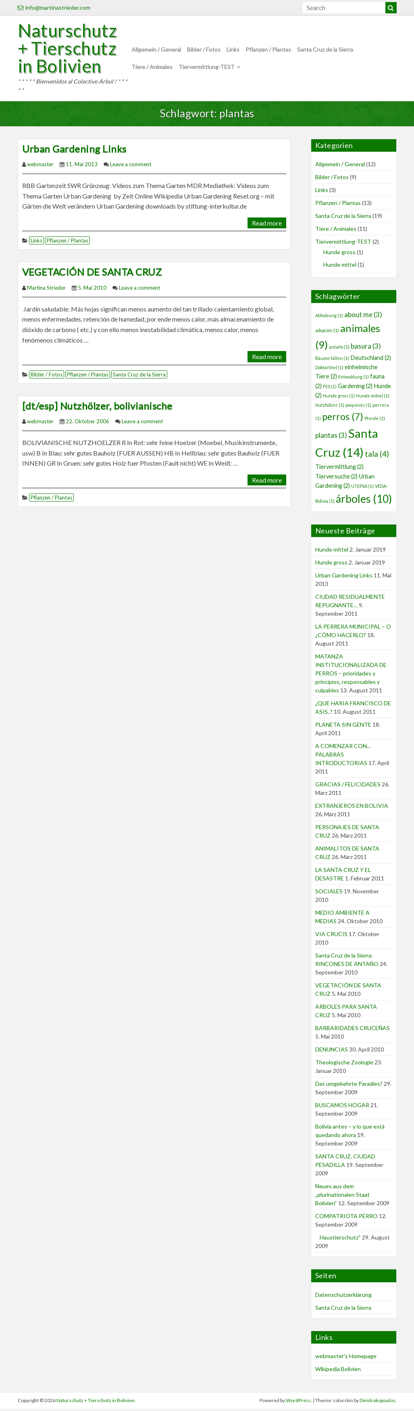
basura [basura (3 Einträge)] (366, 348)
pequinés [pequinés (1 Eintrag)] (358, 407)
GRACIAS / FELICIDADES (348, 787)
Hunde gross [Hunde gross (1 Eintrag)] (339, 398)
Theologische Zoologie (344, 1065)
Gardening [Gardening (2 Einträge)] (355, 388)
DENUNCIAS (331, 1052)
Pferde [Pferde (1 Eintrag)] (374, 420)
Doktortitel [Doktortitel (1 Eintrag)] (329, 369)
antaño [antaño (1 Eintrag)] (339, 349)
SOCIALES (329, 893)
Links (233, 51)
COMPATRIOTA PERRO (346, 1218)
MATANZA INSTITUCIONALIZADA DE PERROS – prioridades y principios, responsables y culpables (351, 676)
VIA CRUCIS (331, 936)
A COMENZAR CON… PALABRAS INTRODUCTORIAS (343, 757)
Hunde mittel (339, 267)
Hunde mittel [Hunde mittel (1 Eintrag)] (372, 398)
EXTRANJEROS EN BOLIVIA (351, 808)
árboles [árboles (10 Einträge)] (364, 501)
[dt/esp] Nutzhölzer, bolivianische (97, 408)
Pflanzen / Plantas (268, 51)
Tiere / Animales (152, 68)
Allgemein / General (156, 51)
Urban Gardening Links (74, 151)
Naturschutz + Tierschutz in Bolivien (69, 49)
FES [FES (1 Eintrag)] (330, 388)
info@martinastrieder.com (54, 7)
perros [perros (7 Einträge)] (342, 418)
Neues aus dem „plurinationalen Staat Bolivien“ (342, 1197)
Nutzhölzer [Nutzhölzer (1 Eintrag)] (329, 407)
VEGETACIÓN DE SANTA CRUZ (92, 274)
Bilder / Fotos (204, 51)
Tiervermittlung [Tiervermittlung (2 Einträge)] (339, 469)
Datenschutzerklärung (343, 1297)
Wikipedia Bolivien (338, 1371)
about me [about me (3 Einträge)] (363, 317)
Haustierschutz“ (338, 1240)
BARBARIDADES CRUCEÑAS (352, 1030)
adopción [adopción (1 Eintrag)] (327, 332)
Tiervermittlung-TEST (207, 68)
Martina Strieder (46, 290)
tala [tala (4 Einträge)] (377, 456)
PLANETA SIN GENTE (343, 727)
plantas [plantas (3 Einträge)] (331, 438)
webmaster (40, 167)
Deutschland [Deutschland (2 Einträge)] (370, 360)
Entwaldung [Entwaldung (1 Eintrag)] (353, 379)
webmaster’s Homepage (346, 1358)
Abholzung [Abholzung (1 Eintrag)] (329, 317)
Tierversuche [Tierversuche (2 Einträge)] (336, 478)
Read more (267, 225)
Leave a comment (130, 167)
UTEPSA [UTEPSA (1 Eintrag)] (362, 488)
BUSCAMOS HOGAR (342, 1107)
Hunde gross (339, 254)
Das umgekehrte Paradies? (349, 1086)
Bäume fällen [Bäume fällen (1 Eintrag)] (332, 360)
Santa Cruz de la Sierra (325, 51)
